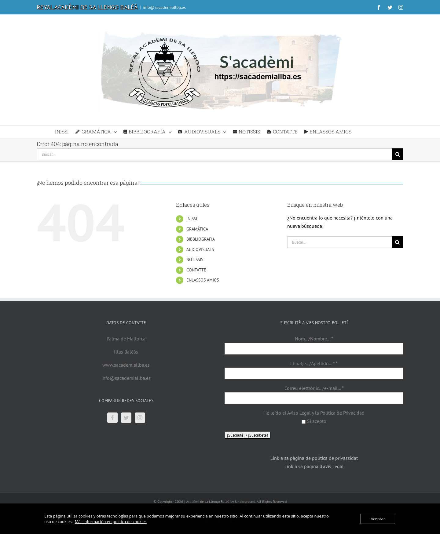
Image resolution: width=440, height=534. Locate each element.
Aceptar (378, 518)
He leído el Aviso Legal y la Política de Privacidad (314, 413)
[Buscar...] (214, 154)
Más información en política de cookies (111, 521)
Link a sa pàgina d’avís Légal (314, 466)
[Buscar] (397, 154)
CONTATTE (196, 270)
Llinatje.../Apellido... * (314, 363)
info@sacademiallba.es (164, 7)
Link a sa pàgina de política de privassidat (314, 458)
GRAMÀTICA (197, 229)
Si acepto (314, 421)
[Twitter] (126, 417)
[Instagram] (140, 417)
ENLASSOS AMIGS (202, 280)
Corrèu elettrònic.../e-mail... (314, 388)
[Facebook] (112, 417)
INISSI (191, 218)
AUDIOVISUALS (200, 249)
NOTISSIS (194, 259)
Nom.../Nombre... (314, 339)
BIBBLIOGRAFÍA (200, 239)
